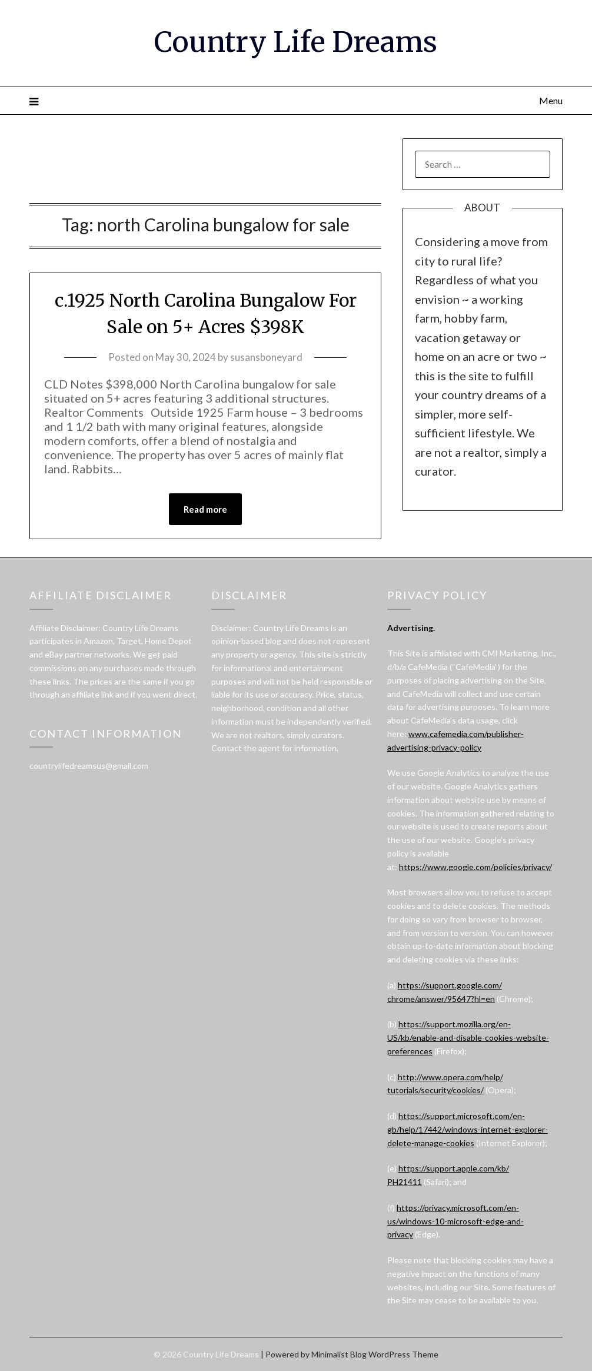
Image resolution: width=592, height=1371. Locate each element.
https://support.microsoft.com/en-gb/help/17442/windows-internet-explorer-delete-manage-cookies (467, 1129)
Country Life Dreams (295, 41)
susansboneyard (266, 357)
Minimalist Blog (339, 1354)
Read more (205, 509)
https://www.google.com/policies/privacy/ (475, 867)
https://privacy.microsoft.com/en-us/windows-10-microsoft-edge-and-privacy (455, 1221)
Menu (551, 100)
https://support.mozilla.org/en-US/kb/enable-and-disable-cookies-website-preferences (468, 1037)
